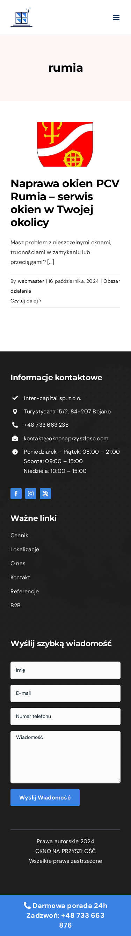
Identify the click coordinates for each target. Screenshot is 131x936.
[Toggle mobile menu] (110, 17)
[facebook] (16, 493)
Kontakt (20, 577)
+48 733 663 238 (46, 424)
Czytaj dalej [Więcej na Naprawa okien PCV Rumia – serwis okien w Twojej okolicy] (24, 301)
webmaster (31, 281)
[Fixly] (45, 493)
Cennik (19, 535)
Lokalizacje (24, 549)
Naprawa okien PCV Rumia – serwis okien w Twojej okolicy (64, 203)
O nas (18, 563)
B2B (15, 605)
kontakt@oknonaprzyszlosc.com (66, 438)
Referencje (24, 591)
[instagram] (30, 493)
